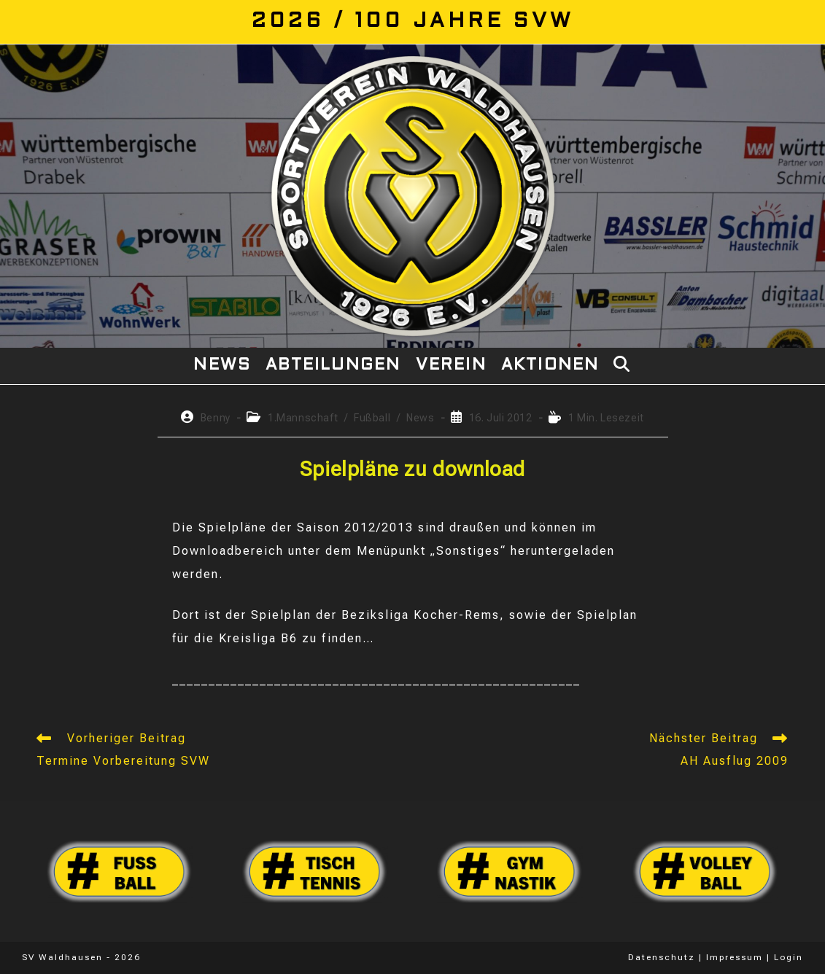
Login (788, 957)
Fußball (372, 418)
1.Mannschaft (303, 418)
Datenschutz (661, 957)
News (420, 418)
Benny (216, 418)
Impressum (734, 957)
